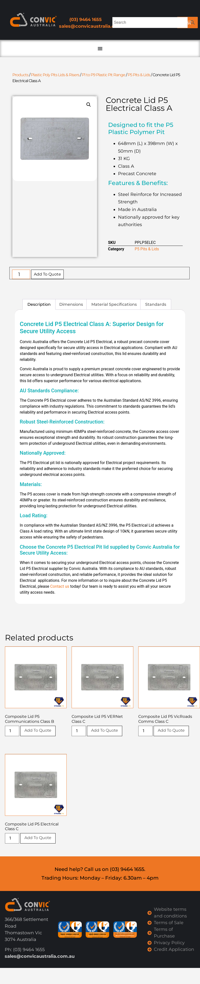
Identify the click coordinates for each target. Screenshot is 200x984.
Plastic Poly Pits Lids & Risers (55, 74)
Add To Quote (47, 274)
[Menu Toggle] (100, 48)
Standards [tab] (155, 304)
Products (20, 74)
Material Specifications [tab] (114, 304)
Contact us (59, 586)
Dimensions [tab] (71, 304)
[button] (88, 104)
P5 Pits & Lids (139, 74)
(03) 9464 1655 (85, 19)
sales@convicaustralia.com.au (94, 26)
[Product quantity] (21, 274)
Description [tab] (39, 304)
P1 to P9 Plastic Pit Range (103, 74)
